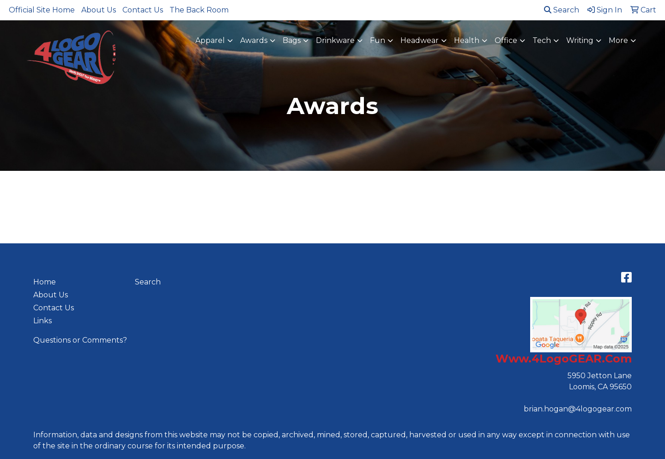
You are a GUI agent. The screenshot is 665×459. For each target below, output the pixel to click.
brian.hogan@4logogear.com (578, 409)
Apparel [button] (210, 40)
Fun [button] (377, 40)
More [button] (618, 40)
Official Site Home (42, 10)
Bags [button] (292, 40)
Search (561, 10)
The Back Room (199, 10)
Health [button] (466, 40)
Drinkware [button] (335, 40)
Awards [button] (253, 40)
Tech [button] (541, 40)
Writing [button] (579, 40)
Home (44, 282)
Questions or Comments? (80, 340)
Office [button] (506, 40)
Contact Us (142, 10)
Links (42, 320)
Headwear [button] (419, 40)
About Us (98, 10)
